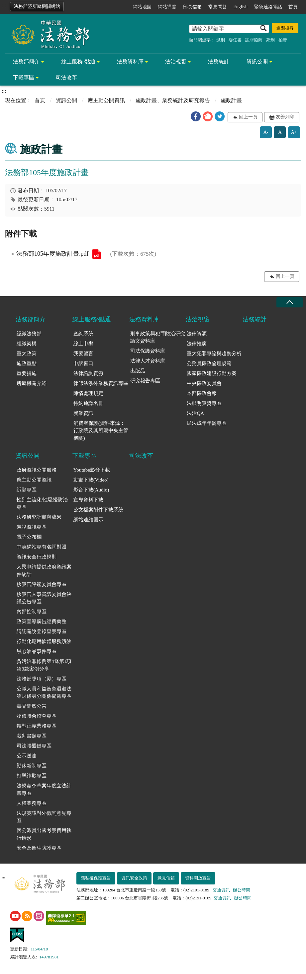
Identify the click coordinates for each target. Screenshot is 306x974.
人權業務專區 (32, 803)
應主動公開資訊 (106, 100)
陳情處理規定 (88, 393)
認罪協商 (253, 39)
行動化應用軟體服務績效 (44, 641)
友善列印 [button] (285, 116)
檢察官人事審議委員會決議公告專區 (44, 598)
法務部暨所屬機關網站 (37, 6)
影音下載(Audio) (91, 489)
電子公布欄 (29, 537)
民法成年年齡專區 (207, 423)
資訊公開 (257, 61)
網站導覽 (167, 6)
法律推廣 (197, 343)
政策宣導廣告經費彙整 (41, 621)
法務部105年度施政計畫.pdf (96, 254)
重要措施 (27, 373)
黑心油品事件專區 (36, 651)
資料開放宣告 (198, 878)
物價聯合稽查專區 (36, 716)
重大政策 (27, 353)
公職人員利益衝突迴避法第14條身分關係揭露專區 (44, 692)
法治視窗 (175, 61)
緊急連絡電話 (268, 6)
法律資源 (197, 333)
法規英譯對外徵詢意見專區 (44, 817)
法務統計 (218, 61)
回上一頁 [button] (248, 116)
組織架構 (27, 343)
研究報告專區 (145, 380)
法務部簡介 (26, 61)
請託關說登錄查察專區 (41, 631)
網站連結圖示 (88, 519)
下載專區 (23, 77)
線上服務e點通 (78, 61)
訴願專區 (27, 489)
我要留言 (83, 353)
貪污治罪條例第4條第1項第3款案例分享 (44, 665)
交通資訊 (221, 889)
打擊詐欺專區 (32, 775)
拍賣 (282, 39)
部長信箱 (192, 6)
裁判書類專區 (32, 736)
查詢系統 (83, 333)
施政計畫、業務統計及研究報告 (173, 100)
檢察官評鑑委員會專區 (41, 584)
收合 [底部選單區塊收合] (289, 302)
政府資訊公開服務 (36, 470)
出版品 (137, 370)
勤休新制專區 (32, 765)
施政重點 (27, 363)
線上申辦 (83, 343)
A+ (294, 132)
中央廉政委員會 (204, 383)
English (240, 6)
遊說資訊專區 (32, 527)
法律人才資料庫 (147, 360)
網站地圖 (142, 6)
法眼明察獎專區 (204, 403)
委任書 (235, 39)
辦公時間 (241, 889)
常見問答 (217, 6)
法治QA (195, 413)
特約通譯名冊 (88, 403)
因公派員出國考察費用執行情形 (44, 834)
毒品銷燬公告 (32, 706)
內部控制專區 (32, 611)
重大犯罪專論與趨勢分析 (214, 353)
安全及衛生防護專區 (39, 848)
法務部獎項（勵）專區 (41, 679)
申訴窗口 (83, 363)
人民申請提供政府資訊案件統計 (44, 570)
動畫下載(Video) (91, 480)
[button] (196, 116)
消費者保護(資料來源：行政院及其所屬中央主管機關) (100, 431)
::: (4, 5)
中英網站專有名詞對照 (41, 547)
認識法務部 (29, 333)
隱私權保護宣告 (96, 878)
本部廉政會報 (202, 393)
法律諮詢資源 (88, 373)
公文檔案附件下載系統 (98, 509)
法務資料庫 (130, 61)
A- (265, 132)
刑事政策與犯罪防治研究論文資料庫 (157, 337)
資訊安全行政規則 (36, 556)
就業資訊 (83, 413)
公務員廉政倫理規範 (209, 363)
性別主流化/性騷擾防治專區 (42, 503)
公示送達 (27, 755)
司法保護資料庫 (147, 351)
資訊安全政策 (134, 878)
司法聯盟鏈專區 (34, 745)
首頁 (293, 6)
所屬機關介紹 (32, 383)
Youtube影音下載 (91, 470)
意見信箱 (166, 878)
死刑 (270, 39)
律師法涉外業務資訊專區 (100, 383)
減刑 (220, 39)
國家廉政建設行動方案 (212, 373)
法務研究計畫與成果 (39, 517)
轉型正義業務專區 (36, 726)
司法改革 (66, 77)
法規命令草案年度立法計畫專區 (44, 789)
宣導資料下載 (88, 499)
